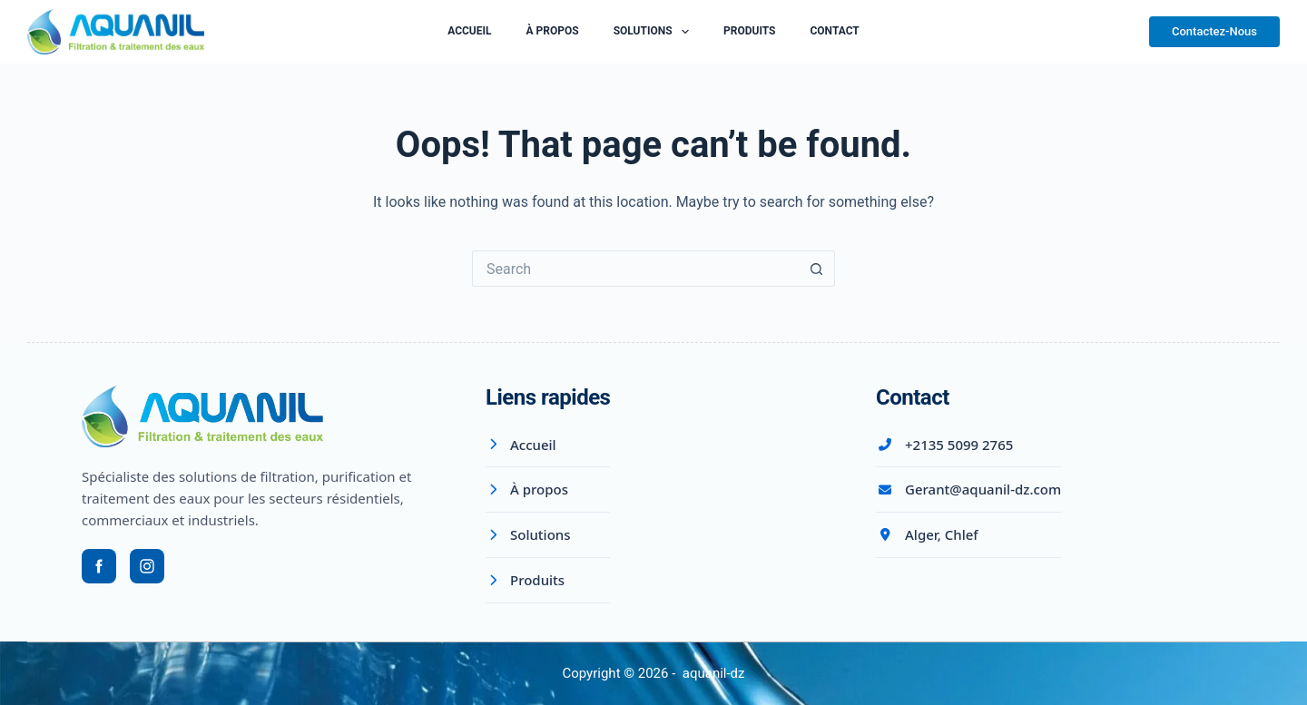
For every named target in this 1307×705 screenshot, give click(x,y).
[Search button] (817, 268)
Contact (834, 30)
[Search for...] (635, 268)
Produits (749, 30)
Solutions (655, 32)
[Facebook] (99, 566)
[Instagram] (147, 566)
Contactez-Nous (1214, 31)
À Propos (552, 30)
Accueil (469, 30)
